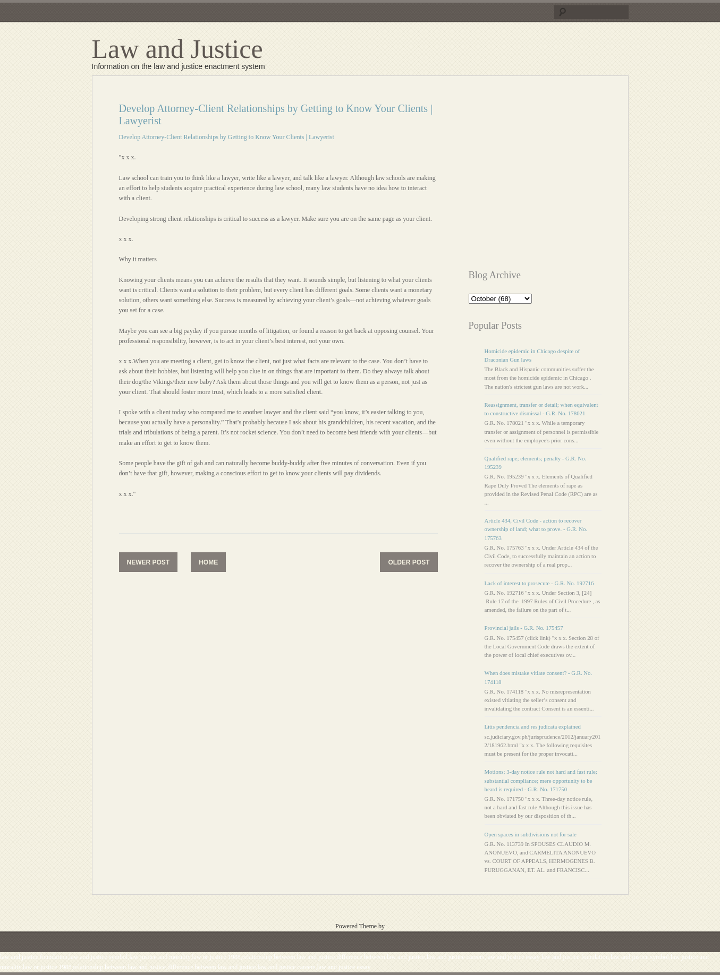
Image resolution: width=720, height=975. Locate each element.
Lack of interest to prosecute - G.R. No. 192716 (539, 583)
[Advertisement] (558, 176)
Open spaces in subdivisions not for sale (531, 834)
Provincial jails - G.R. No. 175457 (524, 628)
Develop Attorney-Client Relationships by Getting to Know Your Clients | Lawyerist (226, 137)
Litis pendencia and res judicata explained (533, 726)
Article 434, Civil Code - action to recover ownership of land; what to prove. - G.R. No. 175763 (536, 529)
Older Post (408, 562)
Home (208, 562)
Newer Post (148, 562)
